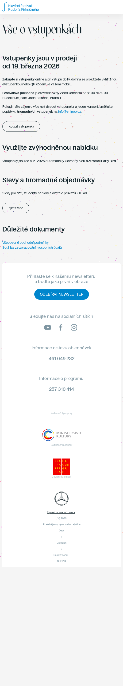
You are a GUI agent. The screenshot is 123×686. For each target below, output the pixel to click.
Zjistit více (15, 208)
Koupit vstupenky (21, 126)
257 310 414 (61, 389)
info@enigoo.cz (69, 111)
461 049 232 (61, 358)
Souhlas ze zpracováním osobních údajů (32, 247)
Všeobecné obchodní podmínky (25, 242)
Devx (61, 530)
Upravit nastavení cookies (61, 512)
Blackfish (61, 542)
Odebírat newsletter (61, 294)
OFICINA (61, 561)
